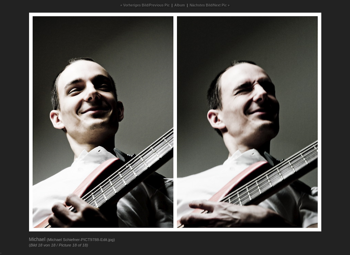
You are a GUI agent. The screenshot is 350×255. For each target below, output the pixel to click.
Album (179, 5)
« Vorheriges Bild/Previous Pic (145, 5)
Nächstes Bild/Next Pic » (210, 5)
